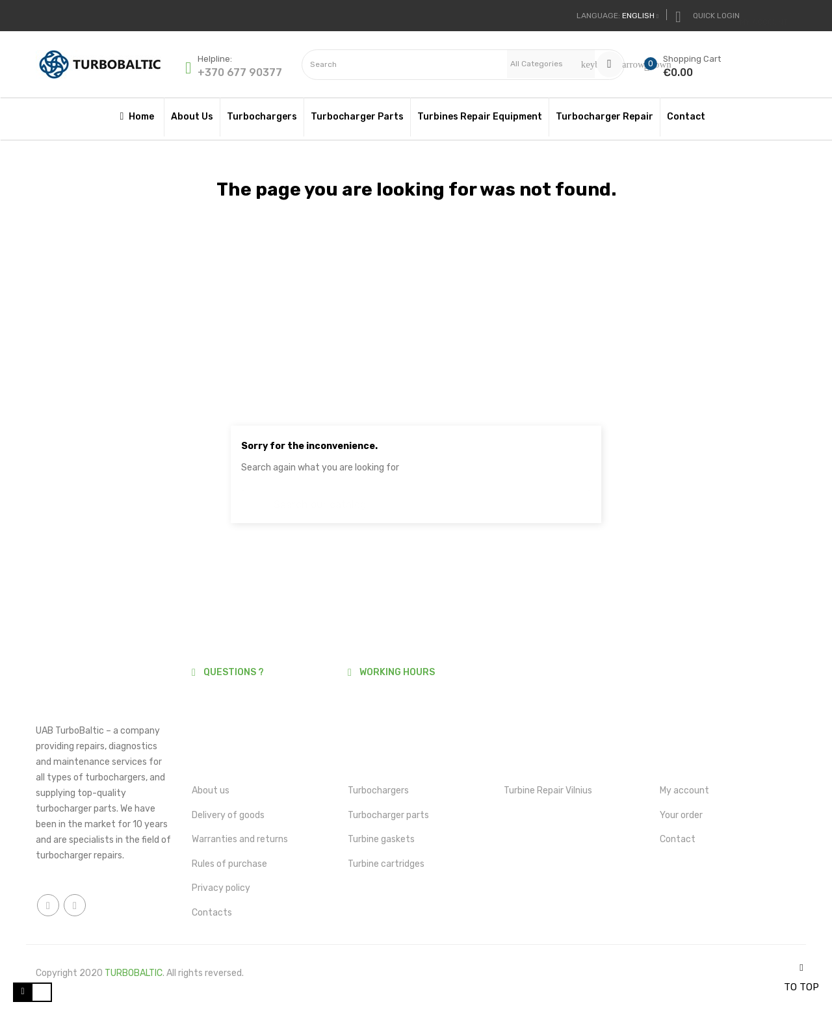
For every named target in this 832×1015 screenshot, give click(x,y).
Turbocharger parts (388, 815)
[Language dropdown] (617, 15)
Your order (681, 815)
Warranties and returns (240, 839)
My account (684, 790)
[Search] (416, 498)
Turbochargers (378, 790)
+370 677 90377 (240, 72)
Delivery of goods (228, 815)
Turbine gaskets (381, 839)
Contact (678, 839)
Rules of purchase (229, 863)
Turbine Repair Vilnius (548, 790)
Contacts (212, 912)
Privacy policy (221, 887)
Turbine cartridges (386, 863)
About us (210, 790)
